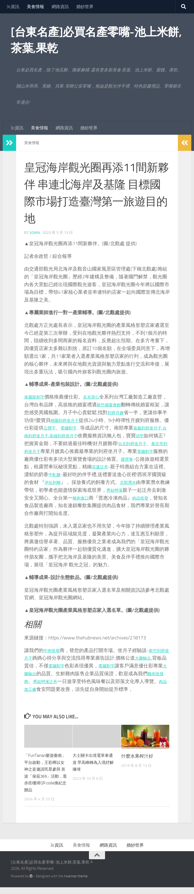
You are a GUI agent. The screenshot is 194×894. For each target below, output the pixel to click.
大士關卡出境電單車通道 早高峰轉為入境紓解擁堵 (94, 761)
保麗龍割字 (36, 397)
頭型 (48, 443)
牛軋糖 (125, 474)
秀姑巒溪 (48, 498)
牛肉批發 (53, 650)
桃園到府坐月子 (87, 420)
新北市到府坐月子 (82, 451)
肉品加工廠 (51, 689)
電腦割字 (96, 428)
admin (35, 232)
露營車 (46, 466)
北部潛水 (58, 490)
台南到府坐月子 (71, 435)
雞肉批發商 (36, 681)
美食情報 (35, 6)
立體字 (75, 428)
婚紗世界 (85, 6)
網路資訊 (60, 6)
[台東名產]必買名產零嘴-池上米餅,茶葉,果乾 (96, 40)
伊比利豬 (123, 482)
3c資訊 (12, 6)
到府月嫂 (131, 412)
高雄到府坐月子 (106, 435)
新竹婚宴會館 (120, 404)
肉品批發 (77, 505)
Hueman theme (76, 883)
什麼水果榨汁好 (137, 755)
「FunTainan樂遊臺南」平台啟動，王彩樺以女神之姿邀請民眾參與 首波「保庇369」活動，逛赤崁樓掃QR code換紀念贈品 (44, 775)
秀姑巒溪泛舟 (67, 681)
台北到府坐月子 (41, 451)
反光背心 (96, 397)
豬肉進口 (159, 498)
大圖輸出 (156, 658)
